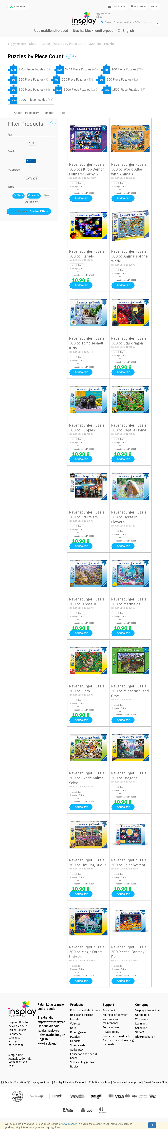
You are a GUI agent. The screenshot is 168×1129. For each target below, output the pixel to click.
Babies (74, 1066)
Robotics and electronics (85, 1010)
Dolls (73, 1028)
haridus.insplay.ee (48, 1030)
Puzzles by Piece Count (69, 44)
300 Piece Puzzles (102, 44)
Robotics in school (99, 1082)
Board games (78, 1032)
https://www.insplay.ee (51, 1022)
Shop (33, 44)
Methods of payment (115, 1014)
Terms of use (111, 1027)
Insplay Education (15, 1082)
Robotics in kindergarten (127, 1082)
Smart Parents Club (155, 1082)
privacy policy (69, 1123)
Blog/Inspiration (145, 1036)
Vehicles (75, 1023)
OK (152, 1125)
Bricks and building (81, 1014)
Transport (109, 1010)
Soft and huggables (82, 1062)
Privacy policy (111, 1031)
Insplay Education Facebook (70, 1082)
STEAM (139, 1032)
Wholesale (141, 1019)
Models (74, 1019)
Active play (77, 1049)
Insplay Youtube (40, 1082)
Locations (141, 1023)
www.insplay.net (47, 1043)
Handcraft (76, 1041)
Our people (142, 1014)
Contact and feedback (116, 1036)
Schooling (141, 1028)
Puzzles (45, 44)
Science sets (78, 1045)
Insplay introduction (147, 1010)
